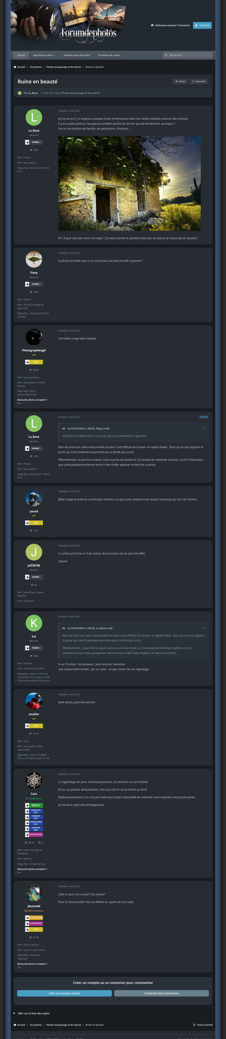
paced (34, 511)
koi (34, 636)
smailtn (34, 714)
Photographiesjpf (34, 350)
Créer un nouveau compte (64, 993)
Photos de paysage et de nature (80, 93)
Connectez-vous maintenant (162, 993)
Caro (34, 794)
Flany (34, 273)
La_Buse (33, 93)
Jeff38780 (34, 565)
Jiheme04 (34, 906)
